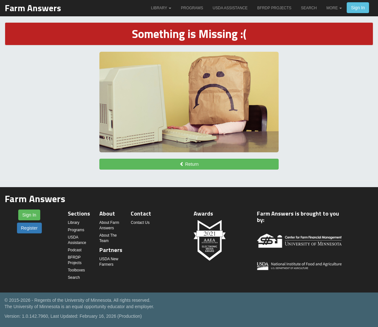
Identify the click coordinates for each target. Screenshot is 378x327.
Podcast (74, 250)
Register (29, 228)
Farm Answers (33, 8)
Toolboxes (76, 270)
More (334, 8)
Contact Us (140, 222)
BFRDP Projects (274, 8)
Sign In (358, 7)
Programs (192, 8)
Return (189, 164)
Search (309, 8)
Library (161, 8)
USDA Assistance (230, 8)
